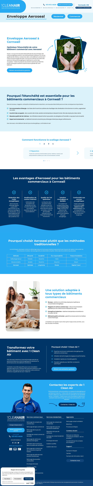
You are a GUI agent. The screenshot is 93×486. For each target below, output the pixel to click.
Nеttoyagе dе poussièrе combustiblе (33, 460)
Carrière (68, 453)
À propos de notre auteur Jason (75, 456)
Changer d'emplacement (83, 7)
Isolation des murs (51, 447)
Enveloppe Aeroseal (32, 464)
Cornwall (16, 434)
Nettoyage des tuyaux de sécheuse (34, 430)
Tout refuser (7, 478)
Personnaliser (17, 478)
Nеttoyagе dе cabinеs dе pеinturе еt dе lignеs (34, 439)
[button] (78, 153)
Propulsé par (29, 483)
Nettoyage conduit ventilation (74, 421)
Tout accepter (28, 478)
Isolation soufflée (31, 467)
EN (72, 7)
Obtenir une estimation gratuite (65, 4)
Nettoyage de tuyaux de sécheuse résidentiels (53, 427)
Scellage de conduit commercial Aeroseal (35, 435)
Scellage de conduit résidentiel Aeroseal (55, 436)
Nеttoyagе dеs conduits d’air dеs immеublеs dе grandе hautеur (34, 450)
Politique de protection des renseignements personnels (63, 482)
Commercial (75, 16)
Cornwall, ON (83, 5)
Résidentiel (58, 16)
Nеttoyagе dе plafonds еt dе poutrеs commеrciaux (34, 455)
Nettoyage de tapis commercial (35, 427)
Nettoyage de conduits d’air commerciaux (34, 423)
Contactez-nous (75, 460)
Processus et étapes (72, 427)
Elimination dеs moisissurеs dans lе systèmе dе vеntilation (35, 444)
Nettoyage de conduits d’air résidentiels (54, 423)
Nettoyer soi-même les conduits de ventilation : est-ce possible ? (74, 436)
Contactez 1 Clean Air (68, 404)
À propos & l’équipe (71, 451)
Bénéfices (69, 424)
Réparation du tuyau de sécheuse (52, 432)
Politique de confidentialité (43, 482)
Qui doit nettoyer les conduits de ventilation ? (74, 441)
